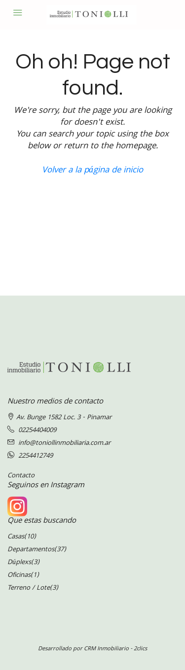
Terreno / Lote (28, 588)
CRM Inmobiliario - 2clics (115, 649)
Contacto (21, 475)
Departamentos (30, 549)
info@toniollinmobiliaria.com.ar (64, 443)
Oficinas (19, 575)
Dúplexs (19, 562)
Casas (15, 537)
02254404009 (37, 430)
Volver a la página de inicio (92, 171)
